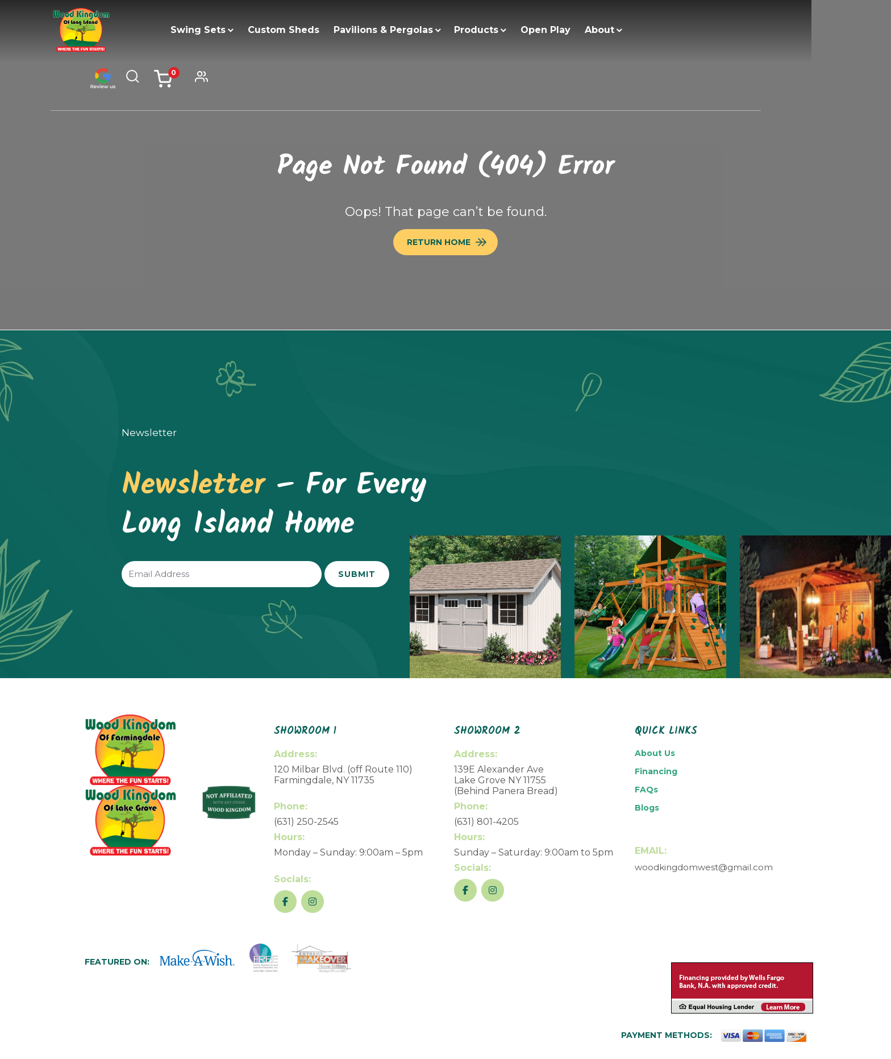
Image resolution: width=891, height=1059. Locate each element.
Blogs (647, 808)
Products (497, 29)
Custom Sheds (304, 29)
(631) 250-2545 (306, 821)
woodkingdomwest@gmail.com (704, 867)
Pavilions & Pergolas (404, 29)
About (620, 29)
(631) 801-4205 (486, 821)
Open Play (567, 29)
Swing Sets (219, 29)
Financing (656, 771)
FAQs (646, 789)
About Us (655, 753)
